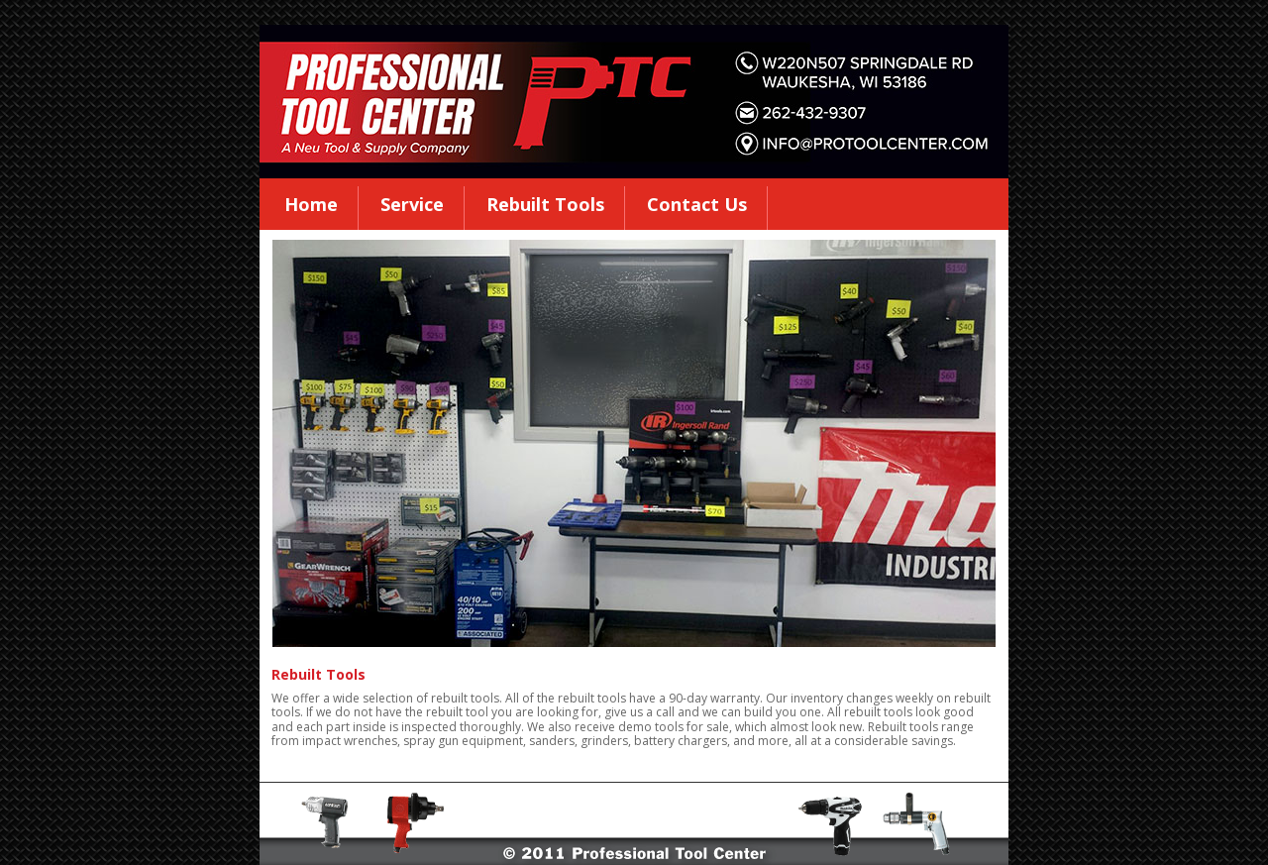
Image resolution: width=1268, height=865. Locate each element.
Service (412, 204)
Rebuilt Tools (545, 204)
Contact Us (697, 204)
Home (311, 204)
